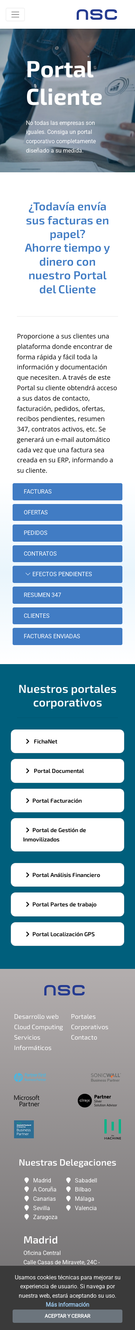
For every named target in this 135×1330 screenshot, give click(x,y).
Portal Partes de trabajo (61, 904)
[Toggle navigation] (15, 14)
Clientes (37, 615)
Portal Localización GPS (60, 933)
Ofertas (36, 512)
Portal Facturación (54, 800)
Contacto (84, 1037)
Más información (67, 1304)
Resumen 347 (42, 595)
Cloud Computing (38, 1027)
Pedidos (36, 532)
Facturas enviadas (52, 636)
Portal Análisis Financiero (63, 874)
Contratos (40, 553)
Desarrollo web (36, 1016)
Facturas (38, 491)
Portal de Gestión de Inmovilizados (54, 834)
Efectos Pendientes (58, 574)
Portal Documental (55, 770)
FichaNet (41, 741)
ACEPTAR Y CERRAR (67, 1316)
